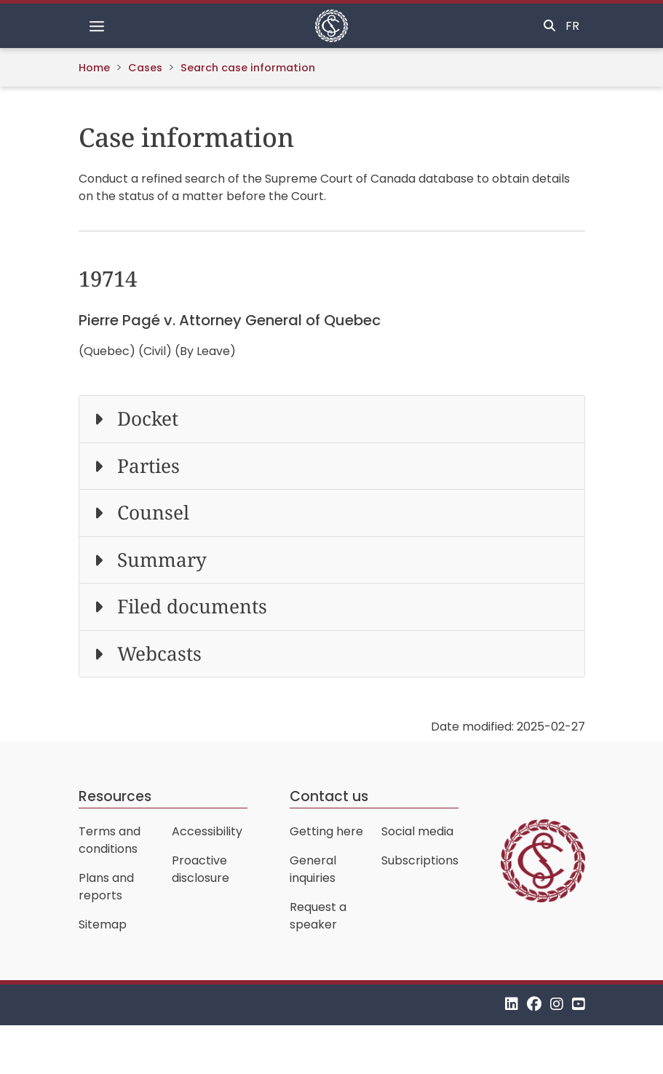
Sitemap (103, 924)
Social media (417, 831)
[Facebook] (534, 1004)
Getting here (326, 831)
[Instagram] (556, 1004)
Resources (115, 796)
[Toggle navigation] (97, 26)
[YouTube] (578, 1004)
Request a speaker (318, 916)
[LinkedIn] (511, 1004)
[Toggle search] (549, 26)
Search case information (247, 67)
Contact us (329, 796)
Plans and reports (106, 887)
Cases (145, 67)
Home (94, 67)
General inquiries (313, 869)
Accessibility (207, 831)
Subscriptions (419, 860)
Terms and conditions (109, 840)
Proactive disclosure (200, 869)
